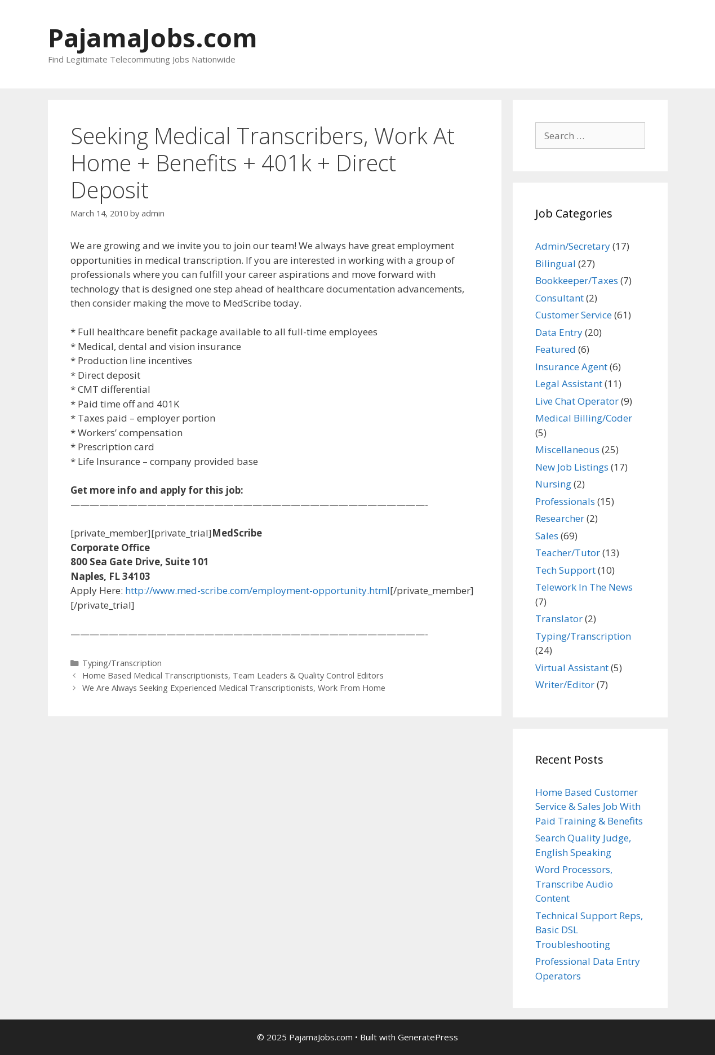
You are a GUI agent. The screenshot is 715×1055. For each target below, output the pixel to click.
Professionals (565, 501)
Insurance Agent (571, 366)
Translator (559, 618)
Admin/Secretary (572, 246)
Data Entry (559, 332)
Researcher (559, 518)
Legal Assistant (568, 383)
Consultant (559, 297)
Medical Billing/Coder (583, 417)
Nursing (553, 483)
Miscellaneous (567, 449)
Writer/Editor (564, 684)
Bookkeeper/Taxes (576, 280)
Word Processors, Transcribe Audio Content (574, 884)
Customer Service (573, 314)
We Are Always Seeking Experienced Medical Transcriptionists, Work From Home (233, 687)
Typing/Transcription (122, 663)
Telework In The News (584, 586)
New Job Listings (572, 466)
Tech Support (565, 570)
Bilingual (555, 263)
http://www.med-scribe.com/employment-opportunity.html (257, 590)
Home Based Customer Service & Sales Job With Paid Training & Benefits (589, 806)
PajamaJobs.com (152, 37)
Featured (555, 349)
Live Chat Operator (577, 400)
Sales (546, 535)
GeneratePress (428, 1037)
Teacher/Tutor (567, 552)
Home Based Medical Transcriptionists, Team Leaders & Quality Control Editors (233, 675)
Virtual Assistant (572, 667)
